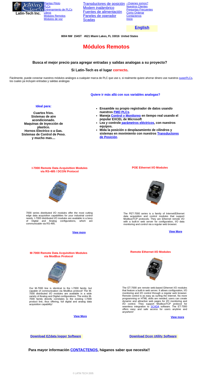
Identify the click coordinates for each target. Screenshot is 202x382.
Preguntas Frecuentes (139, 9)
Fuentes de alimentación (102, 12)
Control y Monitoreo (126, 115)
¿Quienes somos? (137, 3)
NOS (94, 350)
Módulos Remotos (55, 15)
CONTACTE (80, 350)
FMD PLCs (121, 112)
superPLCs (185, 78)
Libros (47, 12)
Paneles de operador (99, 16)
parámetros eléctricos (137, 123)
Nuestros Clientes (137, 6)
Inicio (129, 19)
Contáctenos (133, 15)
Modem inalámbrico (98, 8)
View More (175, 231)
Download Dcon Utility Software (153, 336)
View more (79, 232)
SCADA (155, 306)
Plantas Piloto (52, 3)
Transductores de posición (104, 4)
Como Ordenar (135, 12)
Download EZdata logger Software (55, 336)
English (142, 27)
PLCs (47, 6)
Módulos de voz (53, 19)
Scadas (89, 20)
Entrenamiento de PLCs (58, 9)
